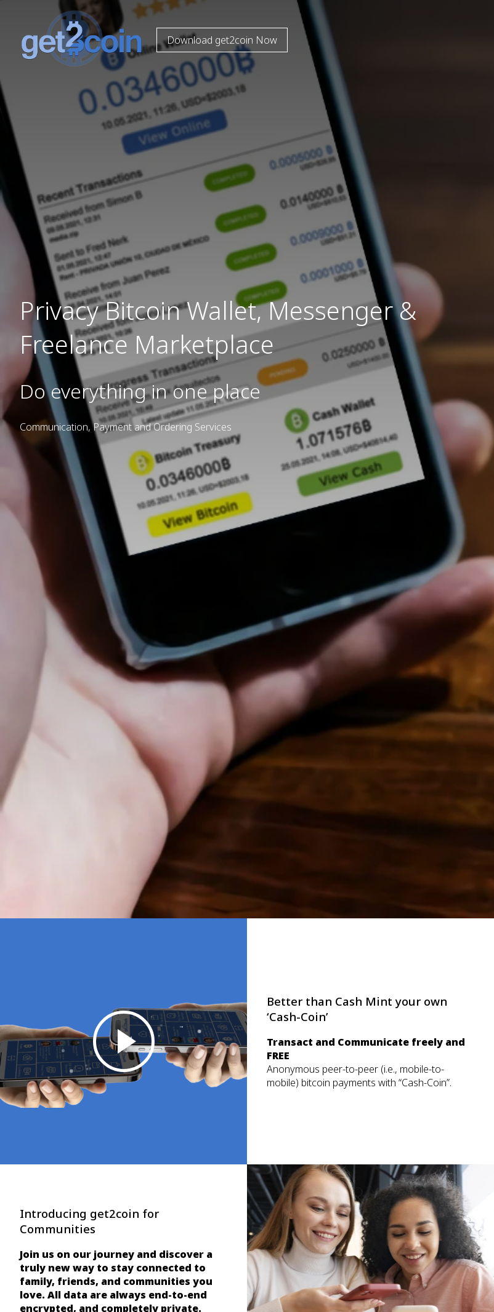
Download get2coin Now (222, 40)
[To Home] (74, 63)
